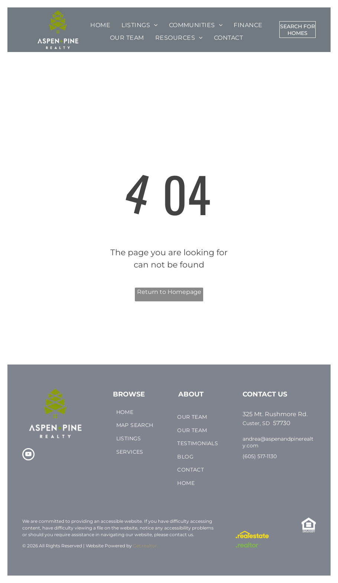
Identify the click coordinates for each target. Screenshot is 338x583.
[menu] (16, 30)
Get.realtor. (145, 545)
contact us (181, 534)
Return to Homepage (169, 291)
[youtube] (28, 455)
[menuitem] (100, 25)
